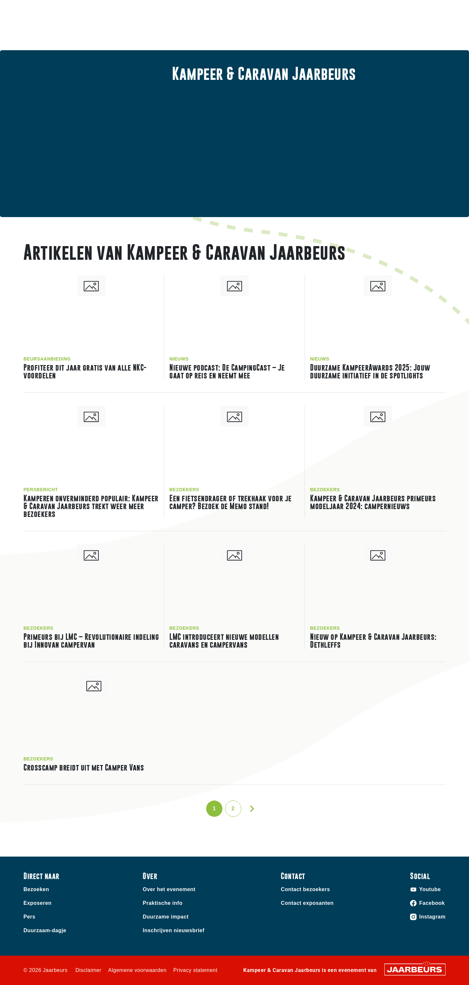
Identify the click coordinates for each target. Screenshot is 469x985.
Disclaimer (88, 970)
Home (294, 34)
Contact (328, 9)
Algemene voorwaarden (137, 970)
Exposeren (60, 9)
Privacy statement (195, 970)
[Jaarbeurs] (415, 969)
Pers (29, 916)
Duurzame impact (166, 916)
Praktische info (332, 34)
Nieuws (373, 34)
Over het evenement (169, 889)
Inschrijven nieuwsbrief (173, 930)
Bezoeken (34, 9)
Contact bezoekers (305, 889)
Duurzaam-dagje (44, 930)
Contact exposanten (307, 903)
